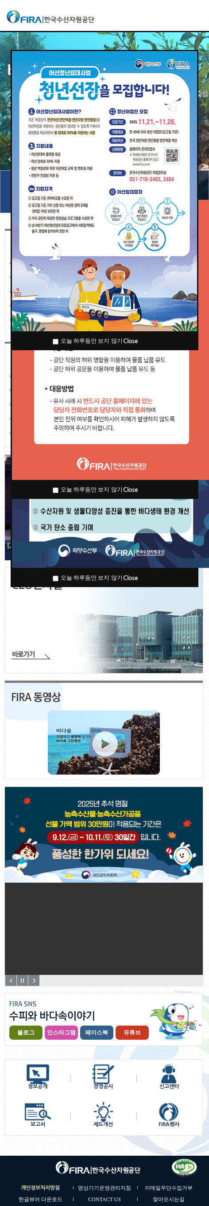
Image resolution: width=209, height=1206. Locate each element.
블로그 (26, 1032)
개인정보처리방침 (40, 1188)
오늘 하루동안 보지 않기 (92, 340)
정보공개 (37, 1086)
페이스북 (96, 1032)
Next (33, 980)
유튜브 (132, 1032)
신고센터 (169, 1086)
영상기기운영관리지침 (104, 1188)
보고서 (38, 1124)
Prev (10, 980)
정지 (22, 980)
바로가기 (31, 655)
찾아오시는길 (169, 1199)
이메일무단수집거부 (169, 1188)
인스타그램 (61, 1032)
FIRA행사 (169, 1124)
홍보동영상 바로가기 (105, 744)
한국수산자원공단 (70, 16)
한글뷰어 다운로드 (40, 1199)
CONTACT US (104, 1199)
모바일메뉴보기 (193, 15)
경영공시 (103, 1086)
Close (130, 341)
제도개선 (103, 1124)
